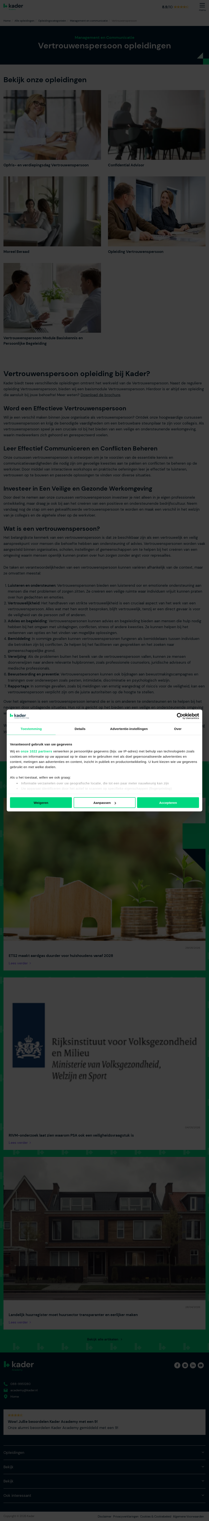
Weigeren (41, 803)
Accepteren (168, 803)
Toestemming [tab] (31, 729)
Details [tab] (80, 729)
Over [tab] (178, 729)
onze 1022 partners (36, 751)
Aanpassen (104, 803)
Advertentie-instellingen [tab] (129, 729)
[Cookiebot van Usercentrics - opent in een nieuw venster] (180, 716)
